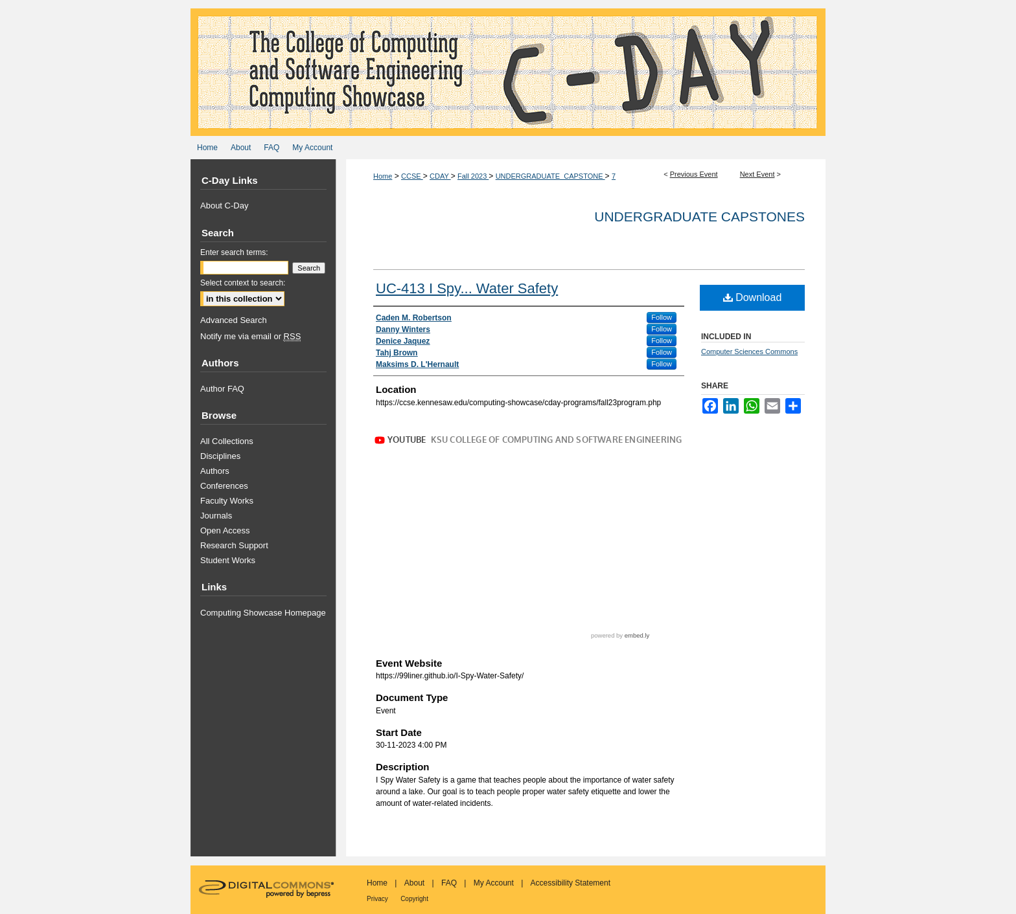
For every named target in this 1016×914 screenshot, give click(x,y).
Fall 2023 (473, 176)
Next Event (757, 174)
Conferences (224, 486)
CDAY (440, 176)
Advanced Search (233, 320)
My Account (494, 882)
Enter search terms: (234, 252)
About (414, 882)
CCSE (412, 176)
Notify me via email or (250, 336)
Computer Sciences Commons (749, 351)
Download (752, 297)
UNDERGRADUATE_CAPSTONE (550, 176)
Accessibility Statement (570, 882)
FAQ (449, 882)
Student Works (227, 560)
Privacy (377, 898)
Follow (661, 317)
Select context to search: (242, 282)
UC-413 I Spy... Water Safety (467, 288)
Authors (214, 471)
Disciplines (220, 456)
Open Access (225, 530)
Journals (216, 515)
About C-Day (224, 205)
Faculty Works (226, 501)
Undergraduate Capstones (699, 216)
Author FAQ (222, 389)
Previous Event (694, 174)
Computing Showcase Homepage (263, 613)
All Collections (226, 441)
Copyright (414, 898)
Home (382, 176)
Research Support (234, 545)
